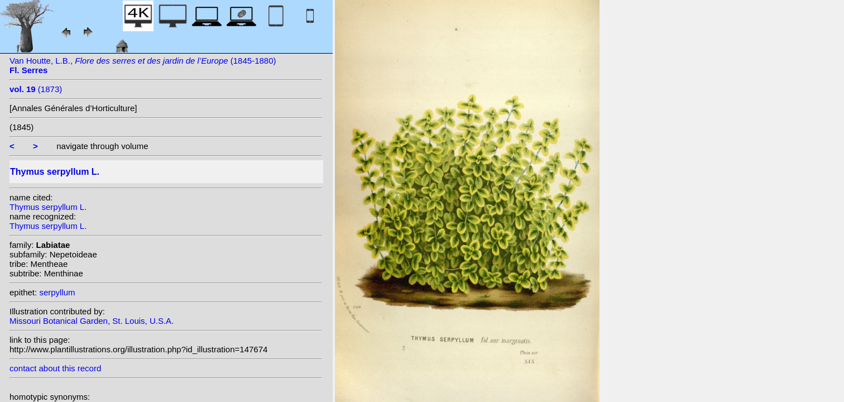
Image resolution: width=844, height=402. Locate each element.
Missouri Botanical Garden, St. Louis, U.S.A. (91, 321)
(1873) (35, 89)
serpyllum (57, 292)
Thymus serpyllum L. (48, 207)
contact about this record (55, 368)
